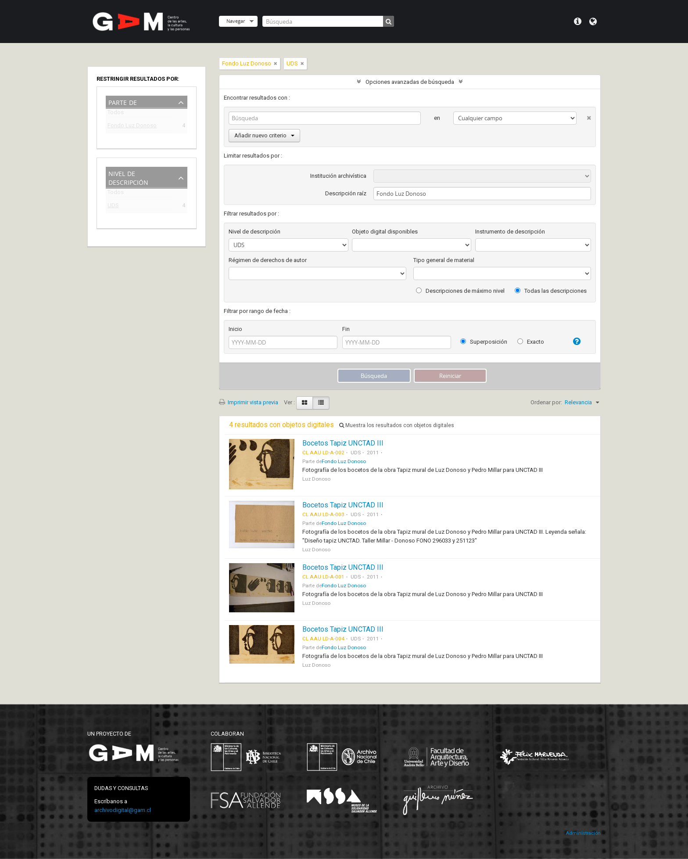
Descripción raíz (345, 193)
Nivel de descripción (128, 177)
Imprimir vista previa (248, 402)
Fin (346, 329)
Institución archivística (338, 176)
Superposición (483, 341)
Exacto (530, 341)
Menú (577, 21)
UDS (113, 206)
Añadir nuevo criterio (264, 135)
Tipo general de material (443, 260)
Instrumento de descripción (510, 231)
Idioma (593, 21)
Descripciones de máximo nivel (460, 291)
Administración (583, 833)
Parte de (122, 102)
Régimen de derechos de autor (268, 260)
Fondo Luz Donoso (132, 126)
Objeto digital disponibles (385, 231)
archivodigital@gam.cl (122, 810)
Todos (116, 114)
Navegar (235, 21)
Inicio (235, 329)
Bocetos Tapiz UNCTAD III (342, 443)
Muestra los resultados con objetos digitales (396, 425)
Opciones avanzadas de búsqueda (410, 82)
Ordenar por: (546, 402)
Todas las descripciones (551, 291)
